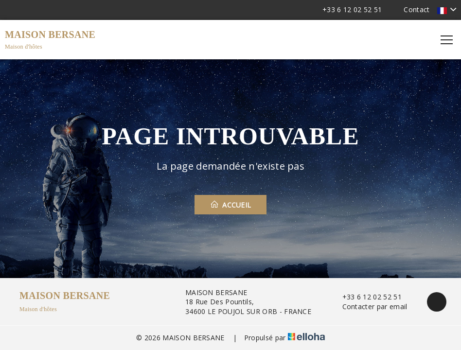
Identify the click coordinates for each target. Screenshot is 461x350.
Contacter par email (369, 306)
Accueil (230, 205)
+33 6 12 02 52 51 (366, 296)
